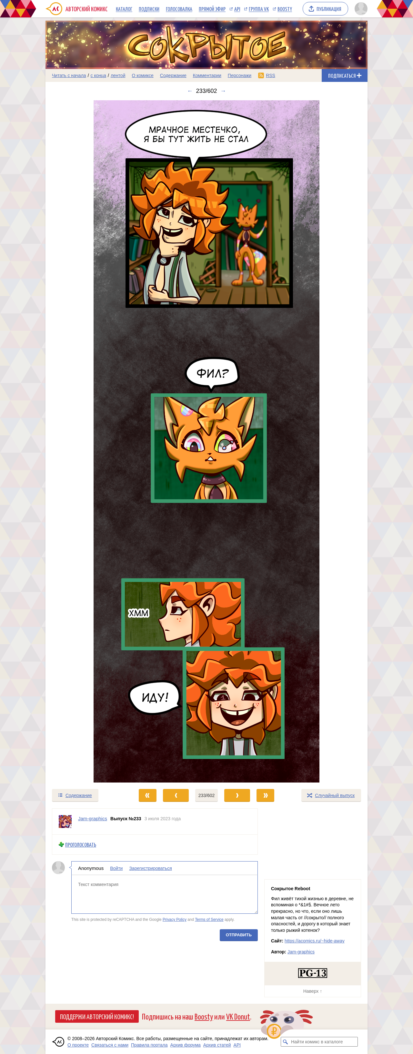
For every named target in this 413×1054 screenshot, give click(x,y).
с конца (98, 75)
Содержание (173, 75)
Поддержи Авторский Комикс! (97, 1016)
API (237, 8)
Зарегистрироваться (150, 868)
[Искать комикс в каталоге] (285, 1041)
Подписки (149, 8)
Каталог (124, 8)
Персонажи (239, 75)
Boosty (284, 8)
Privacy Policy (174, 919)
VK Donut (238, 1016)
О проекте (78, 1045)
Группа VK (259, 8)
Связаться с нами (109, 1045)
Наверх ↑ (312, 991)
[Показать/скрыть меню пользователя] (360, 8)
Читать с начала (69, 75)
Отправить (239, 934)
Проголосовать (80, 844)
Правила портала (149, 1045)
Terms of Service (209, 919)
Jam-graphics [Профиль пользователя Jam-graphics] (92, 818)
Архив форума (185, 1045)
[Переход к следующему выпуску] (206, 441)
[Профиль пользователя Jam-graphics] (65, 821)
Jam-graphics (301, 951)
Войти (116, 868)
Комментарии (207, 75)
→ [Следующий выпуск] (223, 91)
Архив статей (217, 1045)
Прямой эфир (212, 8)
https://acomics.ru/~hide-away (315, 940)
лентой (118, 75)
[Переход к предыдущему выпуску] (85, 441)
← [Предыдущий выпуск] (190, 91)
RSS (270, 75)
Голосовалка (179, 8)
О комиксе (142, 75)
